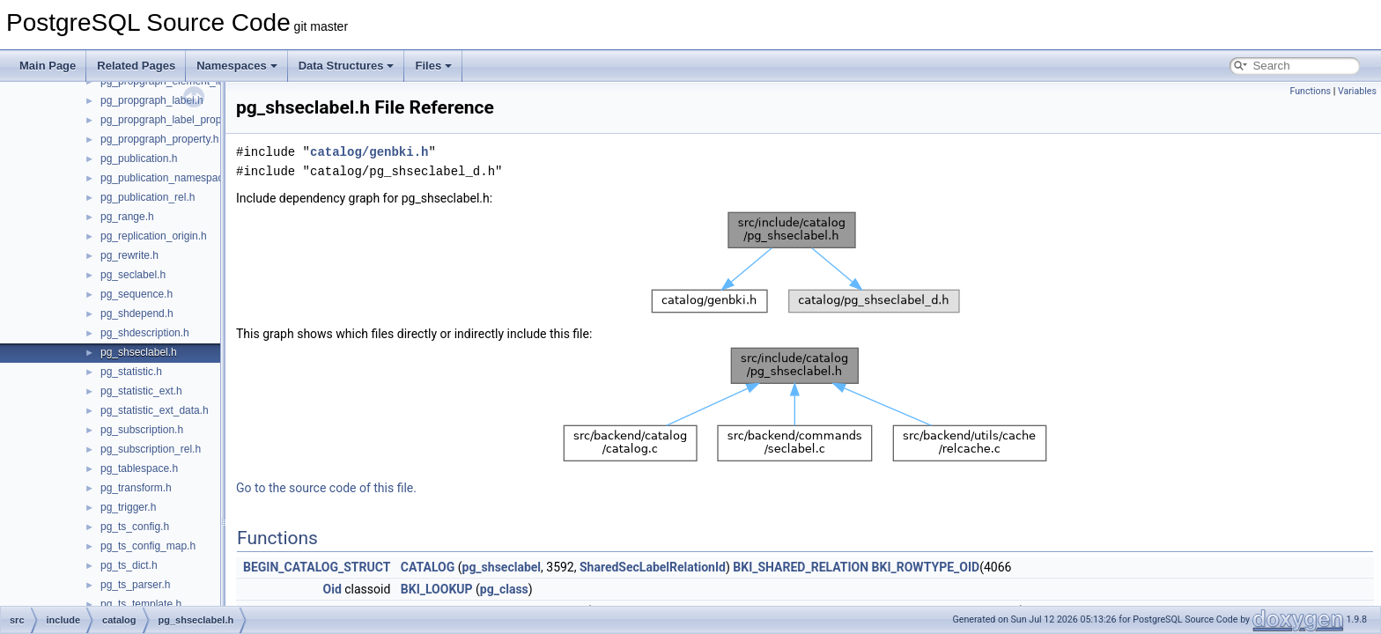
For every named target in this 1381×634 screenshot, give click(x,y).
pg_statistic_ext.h (141, 391)
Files (433, 65)
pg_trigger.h (128, 507)
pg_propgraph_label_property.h (173, 120)
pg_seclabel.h (133, 275)
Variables (1357, 91)
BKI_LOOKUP (437, 589)
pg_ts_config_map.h (148, 546)
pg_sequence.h (136, 294)
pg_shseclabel (502, 567)
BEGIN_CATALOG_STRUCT (316, 567)
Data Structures (347, 65)
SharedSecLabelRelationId (653, 567)
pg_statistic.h (131, 371)
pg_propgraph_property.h (159, 139)
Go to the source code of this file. (326, 488)
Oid (332, 589)
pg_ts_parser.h (135, 585)
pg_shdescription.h (144, 333)
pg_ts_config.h (134, 526)
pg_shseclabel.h (138, 352)
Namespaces (236, 65)
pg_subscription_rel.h (150, 449)
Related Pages (136, 65)
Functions (1310, 91)
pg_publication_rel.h (147, 197)
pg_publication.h (138, 158)
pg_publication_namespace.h (169, 178)
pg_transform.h (136, 488)
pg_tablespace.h (139, 468)
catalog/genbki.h (369, 152)
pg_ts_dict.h (129, 565)
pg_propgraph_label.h (151, 100)
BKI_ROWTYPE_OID (926, 567)
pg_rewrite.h (129, 255)
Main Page (47, 65)
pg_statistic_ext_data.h (154, 410)
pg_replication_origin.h (153, 236)
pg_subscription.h (141, 430)
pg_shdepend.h (137, 313)
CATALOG (427, 567)
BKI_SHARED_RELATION (800, 567)
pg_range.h (127, 216)
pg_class (504, 589)
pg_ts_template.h (140, 604)
